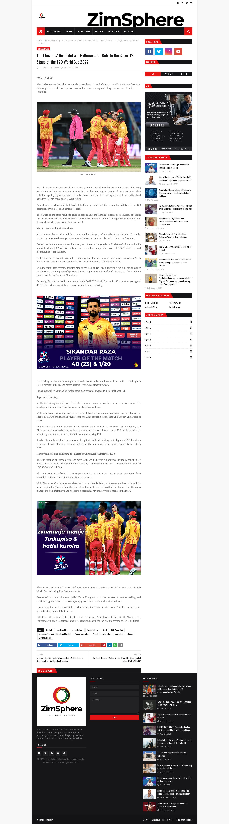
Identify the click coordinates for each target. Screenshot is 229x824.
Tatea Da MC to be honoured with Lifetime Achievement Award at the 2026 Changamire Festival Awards (174, 689)
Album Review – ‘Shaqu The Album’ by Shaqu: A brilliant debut (172, 805)
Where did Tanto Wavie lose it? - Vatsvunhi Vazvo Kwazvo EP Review (174, 703)
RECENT (184, 74)
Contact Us (156, 819)
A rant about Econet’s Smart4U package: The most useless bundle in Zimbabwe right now (175, 193)
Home (39, 40)
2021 (169, 351)
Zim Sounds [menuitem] (113, 31)
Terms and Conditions (184, 819)
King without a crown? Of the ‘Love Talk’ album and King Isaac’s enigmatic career (175, 179)
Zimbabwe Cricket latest (102, 633)
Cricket (49, 630)
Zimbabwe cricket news (124, 633)
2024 (169, 333)
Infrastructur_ (175, 307)
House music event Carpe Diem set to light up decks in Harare (174, 166)
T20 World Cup (117, 630)
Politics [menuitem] (99, 31)
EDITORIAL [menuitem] (128, 31)
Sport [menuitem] (69, 31)
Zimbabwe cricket (81, 633)
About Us (146, 819)
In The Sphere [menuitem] (83, 31)
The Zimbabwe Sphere (49, 68)
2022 (169, 345)
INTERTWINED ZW (151, 302)
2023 (169, 339)
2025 (169, 328)
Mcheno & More (151, 307)
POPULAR (169, 74)
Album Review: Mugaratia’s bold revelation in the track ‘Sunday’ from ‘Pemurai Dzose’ (173, 221)
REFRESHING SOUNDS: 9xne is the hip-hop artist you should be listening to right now (175, 207)
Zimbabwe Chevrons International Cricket (55, 633)
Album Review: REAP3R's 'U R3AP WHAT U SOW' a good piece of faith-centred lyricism (175, 262)
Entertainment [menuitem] (54, 31)
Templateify (49, 819)
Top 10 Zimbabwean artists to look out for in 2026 (175, 248)
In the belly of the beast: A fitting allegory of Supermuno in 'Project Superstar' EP (174, 741)
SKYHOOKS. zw (175, 302)
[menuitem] (41, 31)
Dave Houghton (62, 630)
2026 (169, 322)
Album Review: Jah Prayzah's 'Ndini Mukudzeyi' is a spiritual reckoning (173, 235)
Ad (153, 74)
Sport (105, 630)
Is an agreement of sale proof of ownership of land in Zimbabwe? (174, 767)
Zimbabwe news (51, 40)
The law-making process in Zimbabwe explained (172, 754)
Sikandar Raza (92, 630)
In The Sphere (77, 630)
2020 (169, 357)
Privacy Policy (167, 819)
